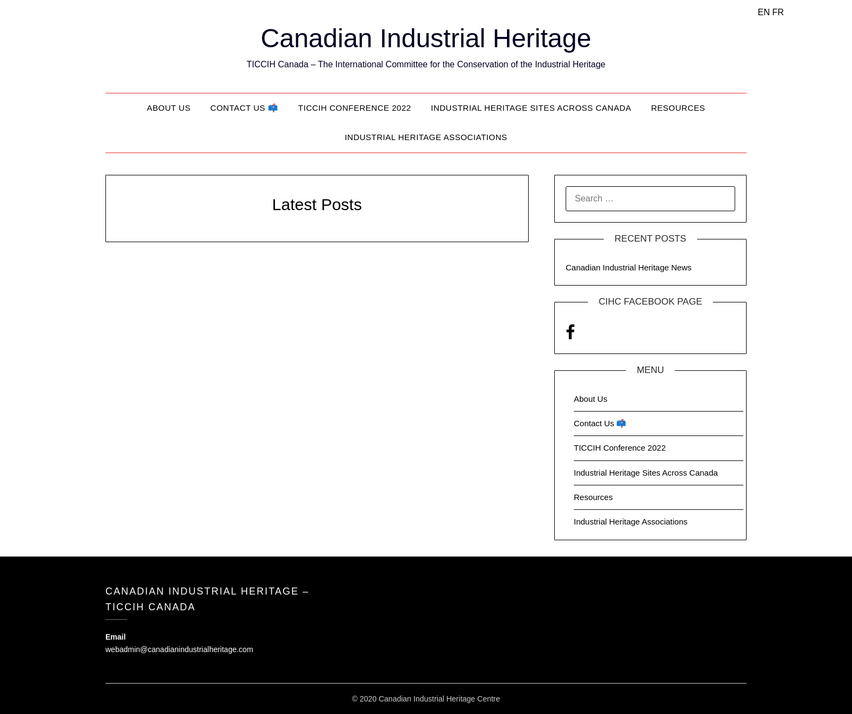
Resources (678, 107)
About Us (168, 107)
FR (778, 12)
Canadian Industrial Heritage (426, 38)
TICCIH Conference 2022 (354, 107)
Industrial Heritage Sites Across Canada (531, 107)
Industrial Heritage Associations (425, 137)
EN (764, 12)
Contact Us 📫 (244, 107)
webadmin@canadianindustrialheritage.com (179, 649)
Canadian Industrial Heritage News (629, 267)
